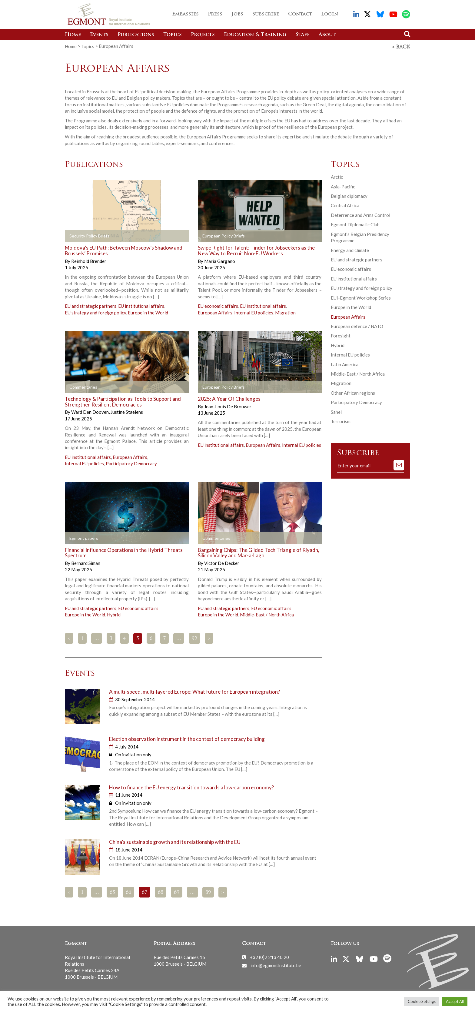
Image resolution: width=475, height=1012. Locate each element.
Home (73, 34)
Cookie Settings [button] (422, 1001)
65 (112, 891)
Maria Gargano (219, 260)
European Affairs (215, 311)
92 (194, 637)
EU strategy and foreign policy (95, 311)
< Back (401, 46)
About (327, 34)
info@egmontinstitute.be (276, 964)
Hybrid (114, 613)
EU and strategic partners (90, 305)
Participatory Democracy (131, 462)
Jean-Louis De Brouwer (227, 405)
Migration (285, 311)
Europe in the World (148, 311)
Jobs (237, 14)
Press (215, 14)
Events (99, 34)
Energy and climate (350, 249)
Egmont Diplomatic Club (355, 223)
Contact (300, 14)
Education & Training (255, 34)
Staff (303, 34)
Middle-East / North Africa (267, 613)
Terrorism (340, 420)
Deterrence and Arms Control (360, 214)
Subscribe (265, 14)
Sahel (336, 411)
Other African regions (353, 392)
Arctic (337, 176)
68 (160, 891)
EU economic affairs (218, 305)
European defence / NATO (357, 325)
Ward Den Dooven (90, 411)
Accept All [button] (455, 1001)
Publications (136, 34)
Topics (172, 34)
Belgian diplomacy (349, 195)
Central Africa (345, 204)
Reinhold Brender (88, 260)
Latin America (344, 363)
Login (329, 14)
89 (208, 891)
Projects (203, 34)
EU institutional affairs (141, 305)
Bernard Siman (85, 562)
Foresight (340, 334)
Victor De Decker (221, 562)
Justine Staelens (127, 411)
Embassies (185, 14)
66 (128, 891)
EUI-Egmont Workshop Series (361, 297)
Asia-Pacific (343, 185)
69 (176, 891)
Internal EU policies (253, 311)
